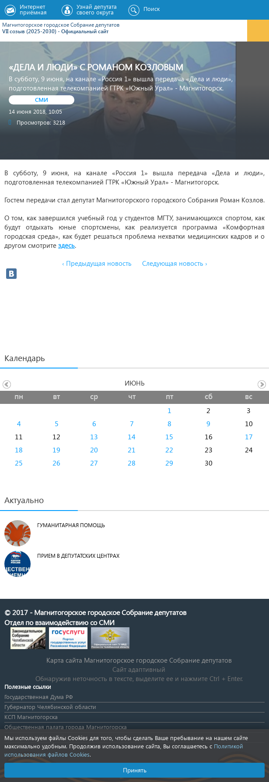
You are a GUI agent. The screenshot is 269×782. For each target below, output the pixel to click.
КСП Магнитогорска (31, 716)
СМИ (41, 99)
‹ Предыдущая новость (97, 263)
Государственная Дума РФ (38, 696)
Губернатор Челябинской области (50, 706)
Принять (135, 770)
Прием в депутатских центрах (78, 556)
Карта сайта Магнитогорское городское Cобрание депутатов (139, 660)
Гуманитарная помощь (71, 525)
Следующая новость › (174, 263)
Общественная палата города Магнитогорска (65, 726)
